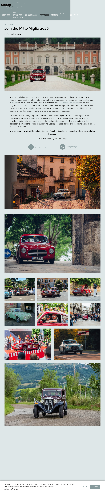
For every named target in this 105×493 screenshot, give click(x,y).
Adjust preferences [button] (11, 489)
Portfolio (60, 13)
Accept (95, 487)
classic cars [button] (47, 13)
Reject (84, 487)
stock (14, 98)
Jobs (89, 13)
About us (80, 13)
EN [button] (95, 13)
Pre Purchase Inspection (28, 13)
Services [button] (10, 13)
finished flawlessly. (71, 98)
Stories (70, 13)
